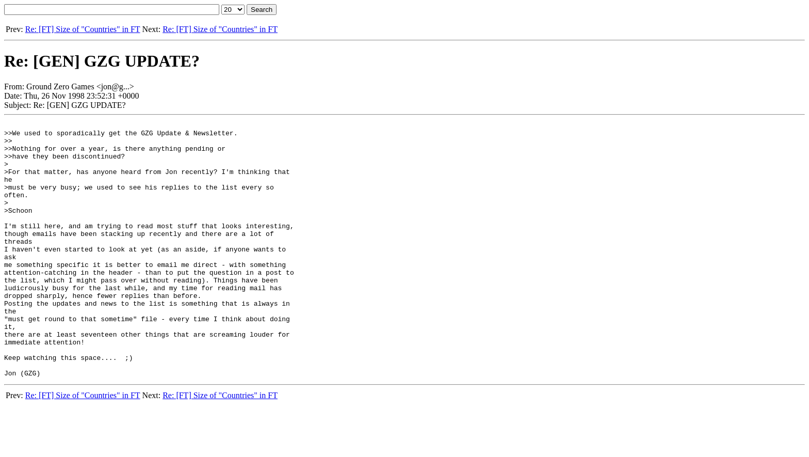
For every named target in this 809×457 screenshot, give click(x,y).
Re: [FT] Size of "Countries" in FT (82, 29)
